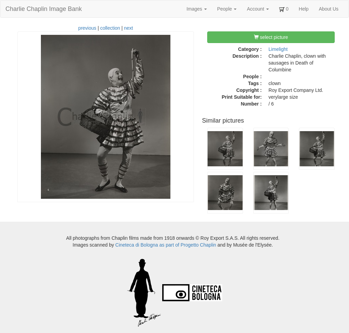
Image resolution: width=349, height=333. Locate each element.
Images (196, 9)
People (227, 9)
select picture (271, 37)
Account (258, 9)
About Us (328, 9)
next (128, 28)
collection (110, 28)
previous (87, 28)
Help (304, 9)
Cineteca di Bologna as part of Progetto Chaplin (165, 245)
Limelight (278, 49)
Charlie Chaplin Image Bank (43, 8)
